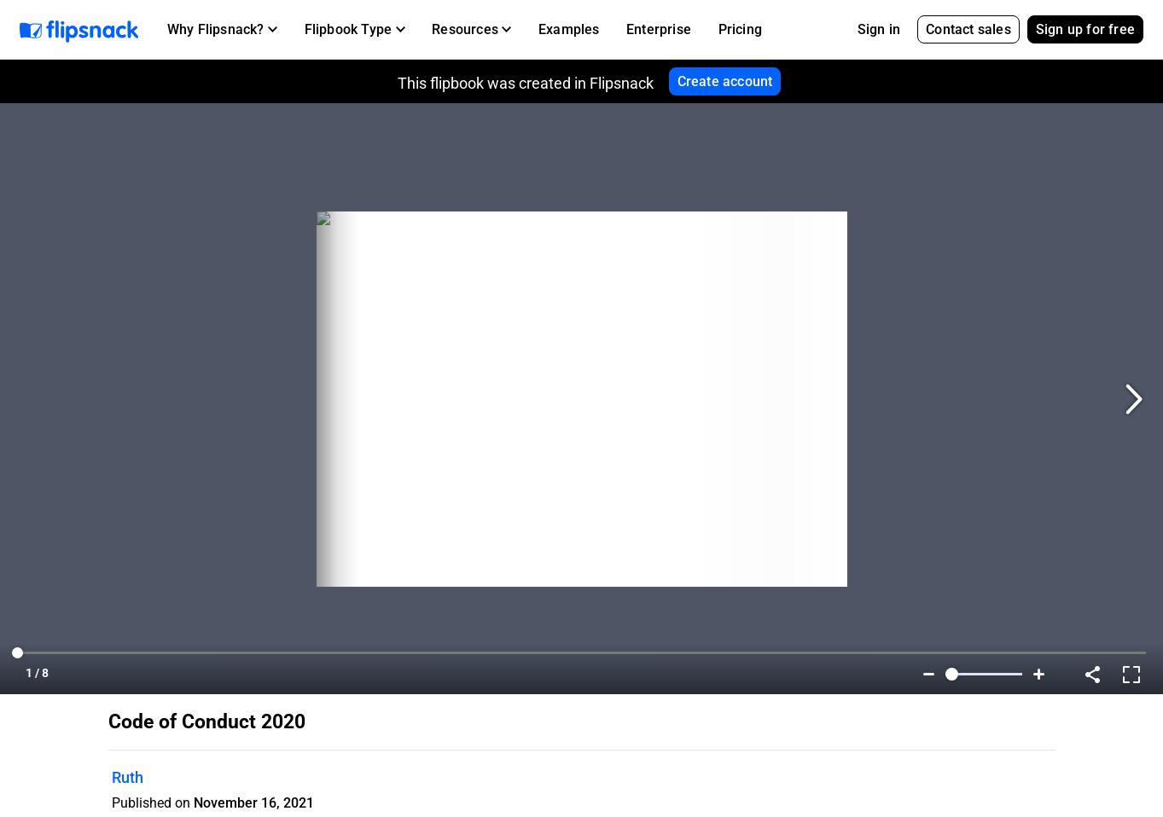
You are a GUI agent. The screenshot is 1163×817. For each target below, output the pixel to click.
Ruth (127, 777)
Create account (725, 81)
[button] (222, 29)
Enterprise (658, 29)
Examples (569, 29)
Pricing (740, 29)
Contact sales (968, 29)
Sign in (879, 29)
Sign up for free (1085, 29)
